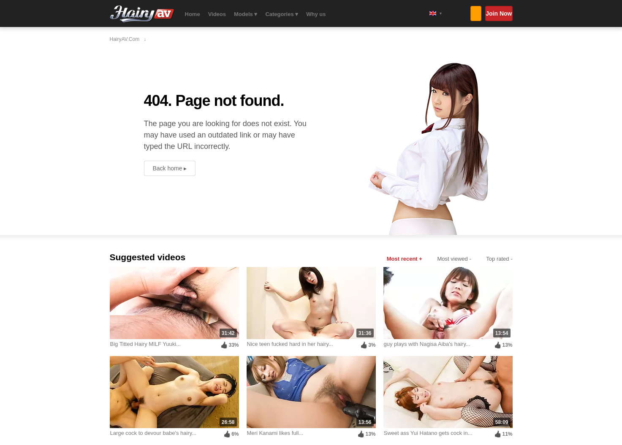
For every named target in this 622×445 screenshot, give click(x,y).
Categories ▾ (281, 14)
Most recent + (404, 259)
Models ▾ (245, 14)
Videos (217, 14)
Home (192, 14)
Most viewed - (454, 259)
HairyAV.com (142, 14)
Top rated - (499, 259)
